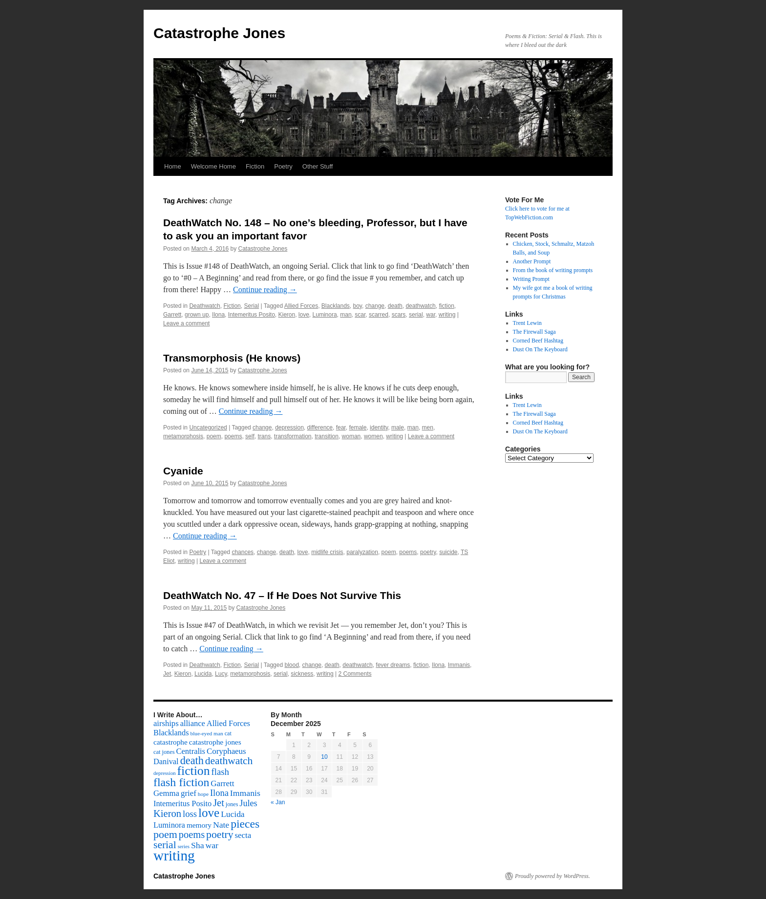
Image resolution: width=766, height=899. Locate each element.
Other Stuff (317, 166)
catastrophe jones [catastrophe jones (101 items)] (215, 742)
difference (320, 427)
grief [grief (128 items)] (188, 793)
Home (172, 166)
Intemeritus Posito (251, 314)
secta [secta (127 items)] (243, 835)
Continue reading (265, 289)
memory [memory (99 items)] (199, 825)
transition (327, 436)
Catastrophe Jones (219, 33)
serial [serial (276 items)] (164, 845)
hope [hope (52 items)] (203, 794)
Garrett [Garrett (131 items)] (222, 783)
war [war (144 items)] (212, 845)
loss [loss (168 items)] (190, 814)
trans (264, 436)
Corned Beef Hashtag (538, 340)
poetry (428, 552)
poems (233, 436)
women (373, 436)
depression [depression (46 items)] (164, 773)
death (395, 305)
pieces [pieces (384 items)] (245, 823)
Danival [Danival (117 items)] (166, 761)
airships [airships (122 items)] (166, 723)
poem (214, 436)
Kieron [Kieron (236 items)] (167, 813)
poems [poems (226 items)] (192, 834)
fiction (446, 305)
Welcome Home (213, 166)
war (430, 314)
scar (360, 314)
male (397, 427)
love (303, 314)
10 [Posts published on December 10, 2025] (324, 756)
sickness (302, 673)
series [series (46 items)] (184, 846)
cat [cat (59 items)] (228, 733)
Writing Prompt (531, 279)
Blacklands (335, 305)
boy (357, 305)
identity (379, 427)
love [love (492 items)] (208, 812)
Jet (167, 673)
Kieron (286, 314)
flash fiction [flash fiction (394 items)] (181, 782)
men (427, 427)
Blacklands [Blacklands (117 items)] (171, 732)
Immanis (459, 665)
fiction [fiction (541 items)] (193, 771)
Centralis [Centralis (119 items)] (190, 751)
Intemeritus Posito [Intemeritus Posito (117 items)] (182, 803)
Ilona (218, 314)
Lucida (203, 673)
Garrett (172, 314)
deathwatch (420, 305)
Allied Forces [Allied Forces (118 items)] (228, 723)
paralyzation (362, 552)
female (357, 427)
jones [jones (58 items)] (232, 804)
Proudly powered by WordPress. (552, 876)
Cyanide (183, 470)
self (250, 436)
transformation (293, 436)
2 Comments (354, 673)
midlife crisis (327, 552)
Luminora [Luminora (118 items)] (169, 825)
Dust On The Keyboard (540, 349)
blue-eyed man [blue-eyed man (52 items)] (206, 733)
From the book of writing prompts (553, 270)
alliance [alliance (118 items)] (192, 723)
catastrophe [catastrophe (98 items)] (170, 742)
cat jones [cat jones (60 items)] (164, 752)
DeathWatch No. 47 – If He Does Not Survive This (282, 595)
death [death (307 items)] (192, 760)
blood (291, 665)
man (345, 314)
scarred (378, 314)
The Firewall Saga (534, 331)
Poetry (283, 166)
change (374, 305)
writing (447, 314)
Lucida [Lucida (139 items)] (232, 814)
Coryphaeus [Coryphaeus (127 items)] (226, 751)
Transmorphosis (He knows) (231, 358)
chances (243, 552)
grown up (197, 314)
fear (341, 427)
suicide (448, 552)
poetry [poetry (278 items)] (219, 834)
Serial (251, 305)
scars (399, 314)
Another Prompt (532, 261)
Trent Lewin (527, 323)
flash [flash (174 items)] (220, 772)
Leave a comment (186, 323)
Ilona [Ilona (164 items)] (219, 793)
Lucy (221, 673)
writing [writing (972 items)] (174, 855)
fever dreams (393, 665)
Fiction (255, 166)
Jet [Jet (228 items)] (218, 802)
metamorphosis (183, 436)
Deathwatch (204, 305)
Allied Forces (301, 305)
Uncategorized (208, 427)
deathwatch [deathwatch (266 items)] (229, 761)
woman (351, 436)
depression (289, 427)
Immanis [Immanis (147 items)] (245, 793)
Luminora (325, 314)
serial (416, 314)
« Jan (278, 802)
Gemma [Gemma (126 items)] (166, 793)
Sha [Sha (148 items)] (197, 845)
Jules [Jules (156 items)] (248, 803)
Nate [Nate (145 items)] (221, 825)
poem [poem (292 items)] (165, 834)
